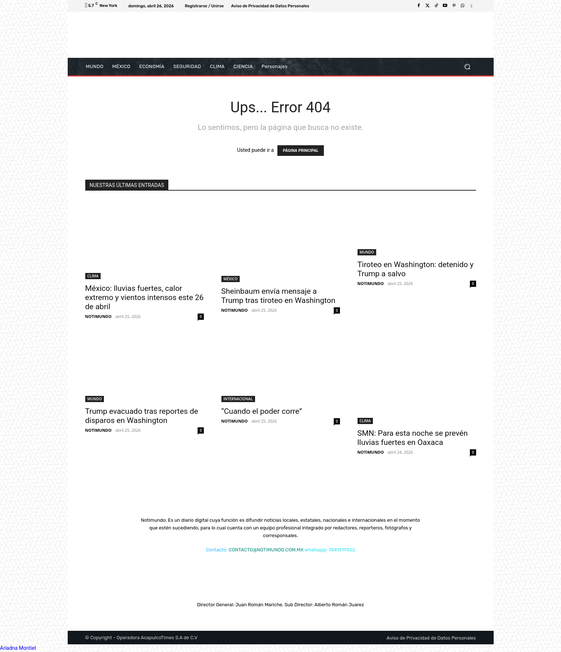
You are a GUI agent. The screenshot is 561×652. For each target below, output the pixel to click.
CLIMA (93, 275)
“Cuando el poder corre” (261, 411)
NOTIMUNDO (98, 316)
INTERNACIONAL (238, 398)
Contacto (216, 549)
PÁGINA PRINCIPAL (300, 150)
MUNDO (367, 252)
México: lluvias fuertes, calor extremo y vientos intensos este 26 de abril (144, 297)
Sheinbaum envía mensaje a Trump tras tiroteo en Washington (278, 296)
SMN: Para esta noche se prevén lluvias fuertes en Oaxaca (413, 438)
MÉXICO (231, 278)
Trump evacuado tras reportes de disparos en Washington (141, 416)
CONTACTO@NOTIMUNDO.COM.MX (266, 549)
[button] (467, 66)
